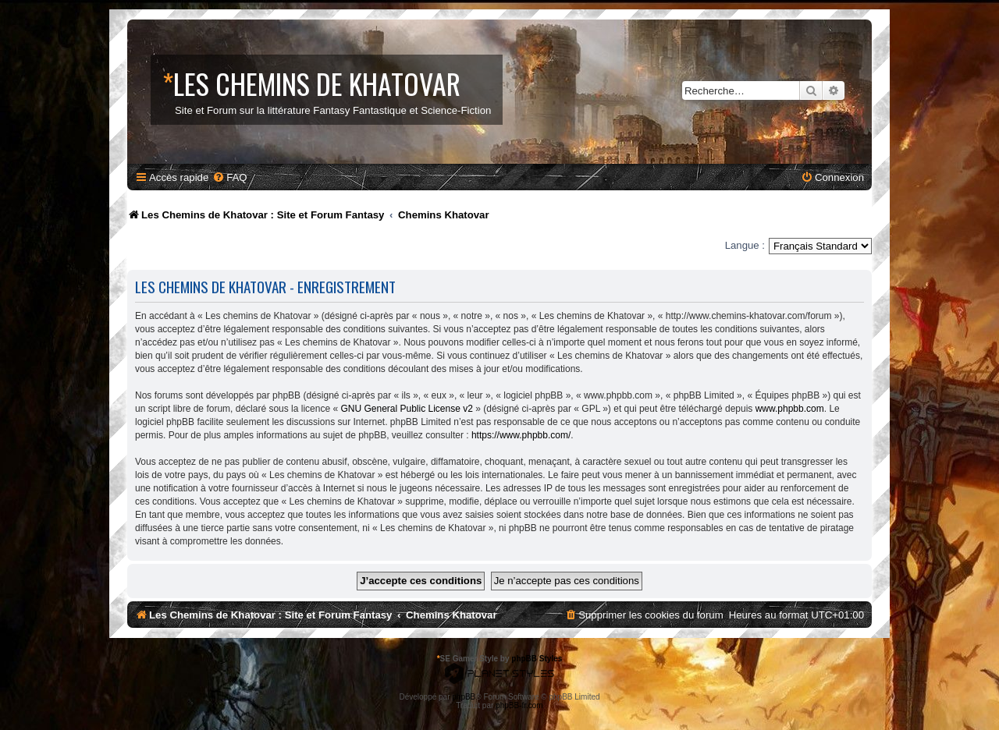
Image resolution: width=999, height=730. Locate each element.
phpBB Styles (536, 658)
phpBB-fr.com (519, 705)
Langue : (745, 245)
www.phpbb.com (789, 408)
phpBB (463, 697)
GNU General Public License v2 (406, 408)
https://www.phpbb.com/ (521, 435)
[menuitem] (229, 177)
